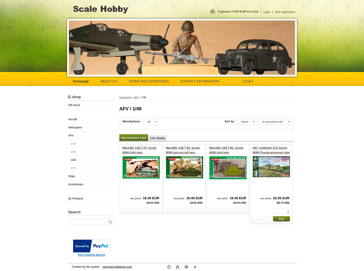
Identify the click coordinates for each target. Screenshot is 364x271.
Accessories (75, 184)
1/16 (73, 143)
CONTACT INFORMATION (199, 81)
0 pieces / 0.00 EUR (238, 11)
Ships (71, 176)
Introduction (125, 97)
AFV (71, 135)
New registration (285, 12)
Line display (157, 138)
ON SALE (74, 105)
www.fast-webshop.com (117, 266)
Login (266, 12)
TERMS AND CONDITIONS (149, 81)
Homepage (81, 81)
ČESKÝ (248, 81)
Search (74, 212)
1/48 (73, 160)
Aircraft (72, 119)
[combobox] (247, 121)
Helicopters (75, 127)
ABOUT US (109, 81)
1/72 (73, 168)
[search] (110, 222)
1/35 (73, 151)
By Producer (76, 198)
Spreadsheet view (133, 138)
